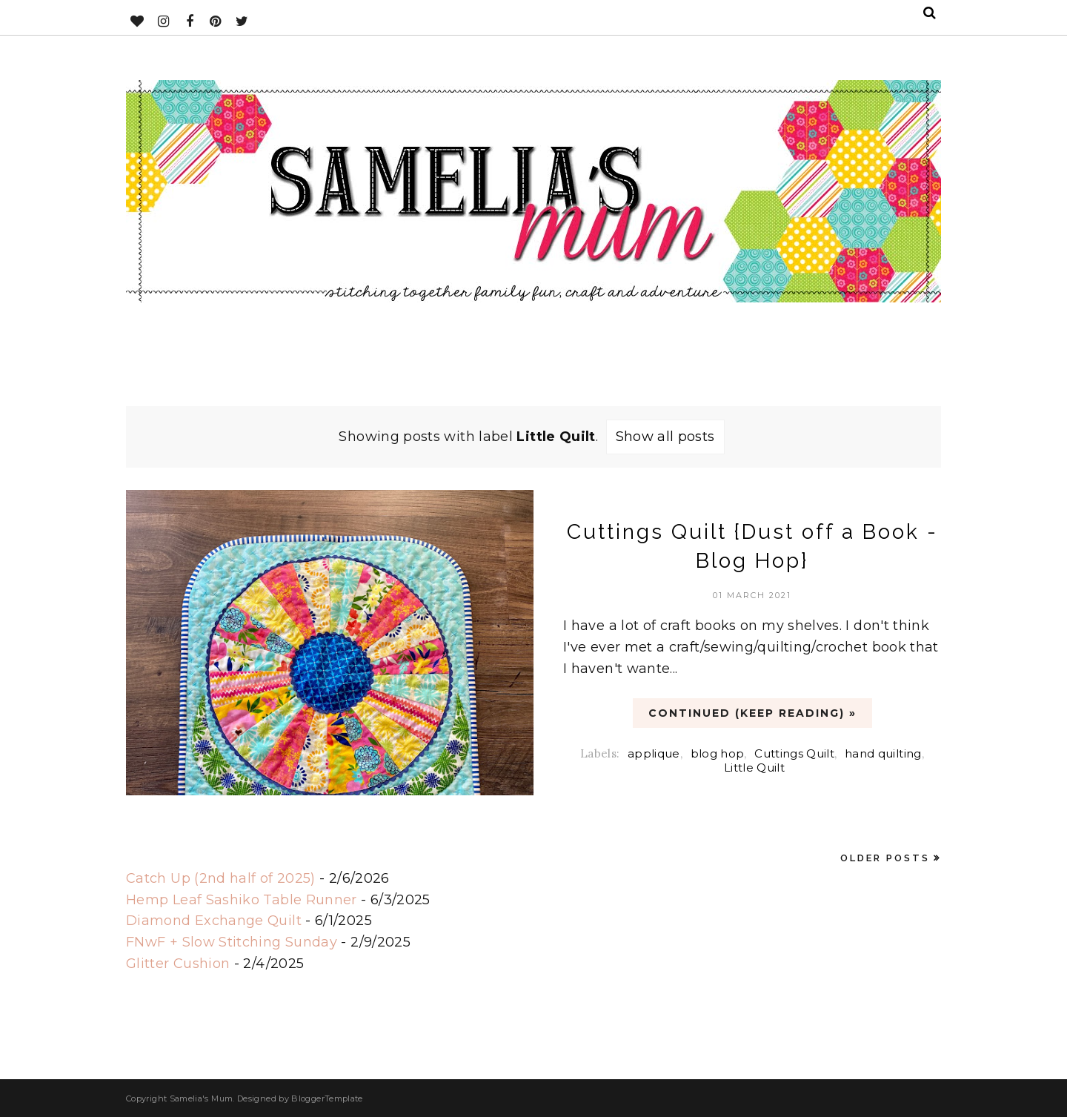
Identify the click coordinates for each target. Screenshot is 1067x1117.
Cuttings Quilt (794, 753)
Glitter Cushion (178, 963)
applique (654, 753)
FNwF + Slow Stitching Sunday (231, 942)
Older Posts (885, 858)
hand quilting (883, 753)
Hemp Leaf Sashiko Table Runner (241, 900)
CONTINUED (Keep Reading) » (752, 713)
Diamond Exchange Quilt (214, 920)
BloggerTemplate (326, 1098)
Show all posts (665, 436)
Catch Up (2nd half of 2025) (221, 878)
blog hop (718, 753)
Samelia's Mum (201, 1098)
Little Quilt (754, 767)
